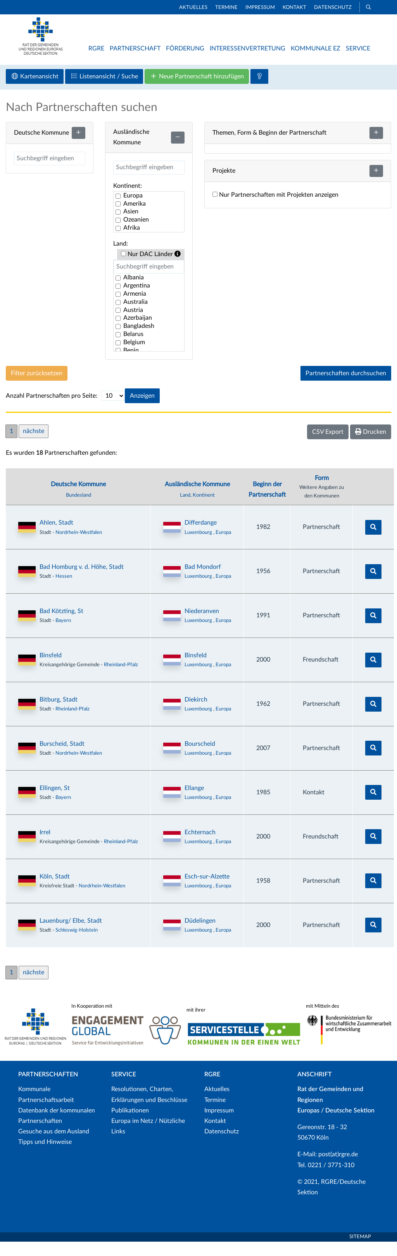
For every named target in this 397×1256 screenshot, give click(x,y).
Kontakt (294, 7)
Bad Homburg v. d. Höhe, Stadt (82, 581)
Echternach (200, 847)
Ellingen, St (55, 802)
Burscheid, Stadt (62, 758)
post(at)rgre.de (338, 1169)
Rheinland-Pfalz (121, 679)
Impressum (260, 7)
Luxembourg (199, 546)
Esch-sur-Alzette (207, 890)
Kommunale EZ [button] (315, 48)
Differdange (201, 537)
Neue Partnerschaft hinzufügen (197, 90)
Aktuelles (193, 7)
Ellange (194, 802)
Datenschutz (333, 7)
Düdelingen (200, 935)
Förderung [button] (185, 48)
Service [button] (358, 48)
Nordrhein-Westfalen (78, 546)
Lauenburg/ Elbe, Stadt (71, 935)
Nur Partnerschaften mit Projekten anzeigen (275, 209)
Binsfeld (51, 670)
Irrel (45, 847)
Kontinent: (127, 200)
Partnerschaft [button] (135, 48)
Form (322, 492)
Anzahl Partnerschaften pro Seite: (51, 410)
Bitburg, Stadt (59, 714)
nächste (33, 445)
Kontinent (204, 509)
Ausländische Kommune (197, 498)
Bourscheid (200, 758)
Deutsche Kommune (78, 498)
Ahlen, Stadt (56, 537)
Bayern (63, 634)
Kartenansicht (35, 90)
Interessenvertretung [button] (247, 48)
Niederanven (202, 625)
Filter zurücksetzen (36, 388)
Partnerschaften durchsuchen (346, 388)
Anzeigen (142, 410)
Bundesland (78, 509)
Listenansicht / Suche (104, 90)
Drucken (370, 446)
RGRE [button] (96, 48)
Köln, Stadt (55, 890)
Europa (223, 546)
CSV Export (327, 446)
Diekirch (196, 714)
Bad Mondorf (203, 581)
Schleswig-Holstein (76, 944)
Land (185, 509)
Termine (226, 7)
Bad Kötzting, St (61, 625)
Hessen (63, 590)
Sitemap (360, 1251)
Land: (120, 258)
